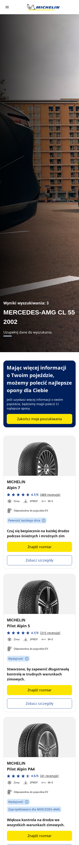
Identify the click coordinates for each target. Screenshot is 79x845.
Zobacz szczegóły (39, 560)
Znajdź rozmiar (40, 547)
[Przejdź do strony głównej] (43, 7)
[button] (33, 494)
